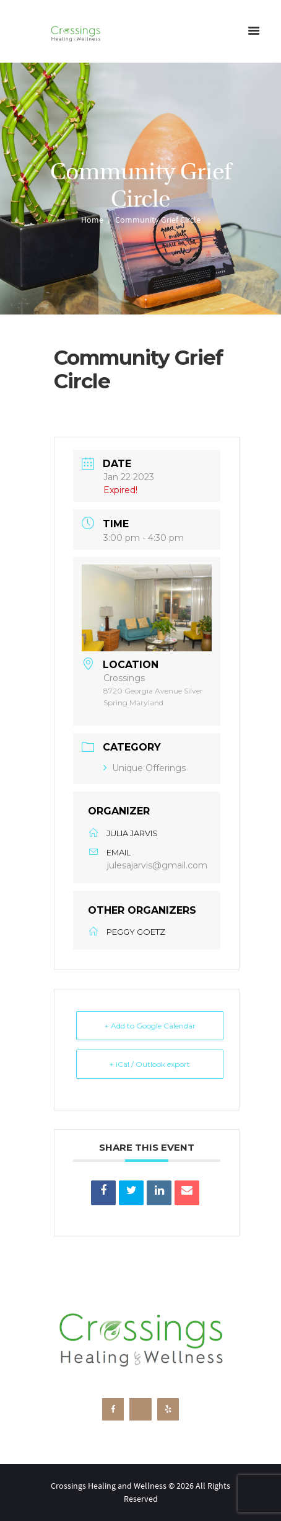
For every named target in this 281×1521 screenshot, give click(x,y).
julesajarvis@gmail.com (157, 865)
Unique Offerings (144, 768)
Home (92, 219)
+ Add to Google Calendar (150, 1025)
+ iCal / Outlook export (150, 1064)
